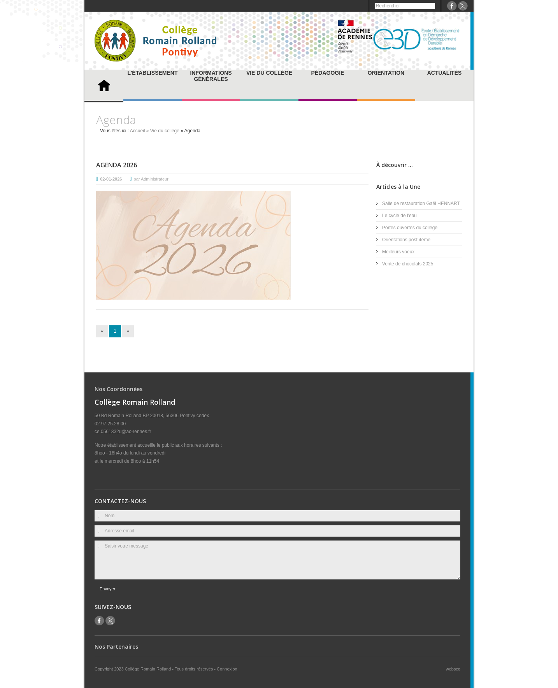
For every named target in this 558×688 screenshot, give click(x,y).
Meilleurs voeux (398, 251)
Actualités (444, 73)
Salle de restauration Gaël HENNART (421, 203)
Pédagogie (327, 73)
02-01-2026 (111, 179)
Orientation (386, 73)
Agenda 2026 (116, 165)
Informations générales (211, 76)
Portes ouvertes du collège (409, 227)
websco (453, 669)
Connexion (227, 669)
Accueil (137, 130)
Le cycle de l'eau (399, 215)
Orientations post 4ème (406, 239)
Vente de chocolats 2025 (407, 264)
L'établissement (152, 73)
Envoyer (107, 588)
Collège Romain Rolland (148, 669)
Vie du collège (269, 73)
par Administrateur (151, 179)
